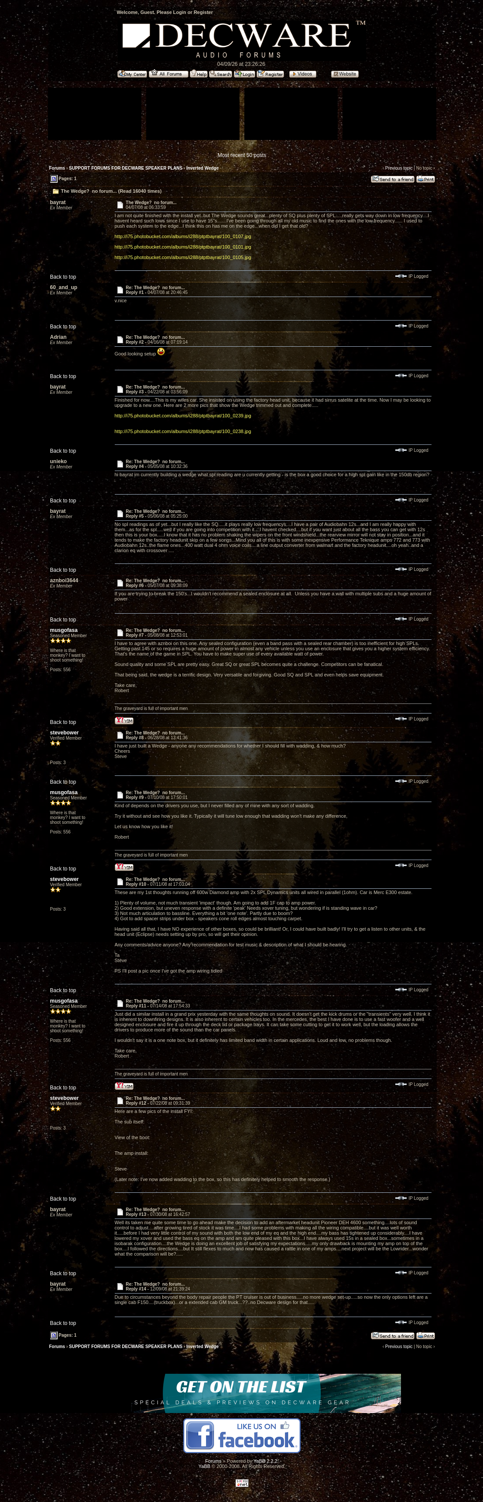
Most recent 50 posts (242, 155)
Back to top (63, 277)
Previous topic (399, 168)
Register (203, 12)
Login (179, 12)
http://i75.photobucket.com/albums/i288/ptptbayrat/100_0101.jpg (183, 246)
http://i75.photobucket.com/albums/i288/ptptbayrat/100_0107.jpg (183, 236)
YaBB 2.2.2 (265, 1461)
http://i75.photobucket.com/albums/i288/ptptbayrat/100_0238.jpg (183, 431)
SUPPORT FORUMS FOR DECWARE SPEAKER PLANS (125, 168)
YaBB (204, 1466)
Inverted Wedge (202, 168)
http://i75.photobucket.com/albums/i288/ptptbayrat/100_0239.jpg (183, 415)
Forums (57, 168)
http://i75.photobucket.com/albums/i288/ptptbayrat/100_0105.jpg (183, 257)
